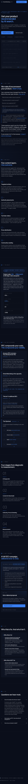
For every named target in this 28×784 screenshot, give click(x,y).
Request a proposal (21, 2)
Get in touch (12, 780)
